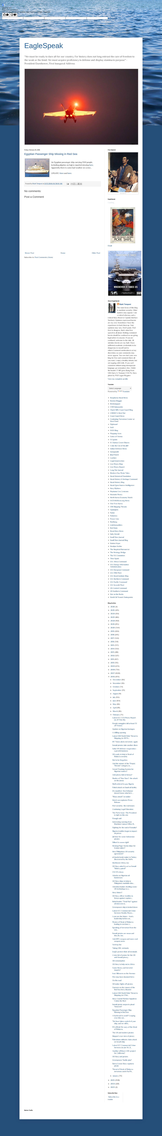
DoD (112, 427)
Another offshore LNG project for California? (124, 1052)
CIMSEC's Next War (118, 413)
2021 (113, 624)
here (91, 165)
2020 (113, 628)
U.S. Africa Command (118, 562)
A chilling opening (119, 732)
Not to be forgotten (119, 760)
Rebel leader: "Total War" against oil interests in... (124, 902)
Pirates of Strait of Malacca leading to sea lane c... (122, 923)
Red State (114, 528)
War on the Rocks (117, 594)
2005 (113, 1080)
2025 (113, 610)
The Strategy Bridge (118, 552)
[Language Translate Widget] (120, 388)
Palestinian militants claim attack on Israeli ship (124, 1041)
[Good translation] (6, 15)
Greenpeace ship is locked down (124, 907)
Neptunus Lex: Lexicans (119, 491)
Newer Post (29, 253)
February (116, 715)
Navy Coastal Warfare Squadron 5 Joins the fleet (124, 1000)
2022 (113, 621)
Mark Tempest (125, 304)
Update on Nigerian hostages (123, 729)
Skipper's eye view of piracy (123, 1036)
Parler (112, 513)
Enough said (116, 818)
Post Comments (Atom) (44, 257)
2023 (113, 617)
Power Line (114, 519)
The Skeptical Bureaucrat (119, 549)
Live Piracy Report (117, 467)
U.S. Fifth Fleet (115, 573)
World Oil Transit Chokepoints (121, 597)
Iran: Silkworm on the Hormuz (123, 973)
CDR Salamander (116, 407)
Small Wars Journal (117, 537)
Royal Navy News (116, 531)
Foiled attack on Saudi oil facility (124, 787)
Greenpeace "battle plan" (122, 1060)
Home (63, 253)
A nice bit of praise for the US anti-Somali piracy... (123, 956)
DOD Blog (114, 430)
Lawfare (113, 458)
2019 (113, 631)
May (115, 704)
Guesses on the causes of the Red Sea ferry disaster (123, 988)
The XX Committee (117, 555)
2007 (113, 673)
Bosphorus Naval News (119, 398)
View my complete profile (118, 379)
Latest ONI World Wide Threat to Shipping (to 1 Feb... (125, 994)
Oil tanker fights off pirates (122, 984)
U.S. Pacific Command (118, 582)
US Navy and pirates (120, 1056)
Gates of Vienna (116, 436)
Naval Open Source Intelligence (122, 485)
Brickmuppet (115, 404)
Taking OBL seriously (120, 948)
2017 (113, 638)
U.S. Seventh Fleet (117, 585)
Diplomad (113, 424)
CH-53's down (117, 872)
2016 (113, 642)
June (114, 701)
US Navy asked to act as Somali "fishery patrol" (124, 867)
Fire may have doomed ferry (123, 977)
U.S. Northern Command (119, 579)
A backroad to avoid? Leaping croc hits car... (123, 1017)
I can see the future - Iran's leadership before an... (122, 917)
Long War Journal (116, 470)
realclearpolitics (116, 525)
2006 (113, 677)
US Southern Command (119, 591)
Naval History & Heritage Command (123, 479)
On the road (116, 980)
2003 (113, 1087)
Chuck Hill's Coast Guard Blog (121, 410)
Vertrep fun (116, 945)
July (114, 697)
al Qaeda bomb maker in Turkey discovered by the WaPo (124, 858)
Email (110, 246)
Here (62, 173)
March (115, 711)
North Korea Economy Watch (121, 497)
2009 (113, 666)
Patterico (113, 516)
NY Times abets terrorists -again (125, 742)
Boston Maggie (116, 401)
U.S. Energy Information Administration (119, 566)
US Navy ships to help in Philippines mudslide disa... (123, 882)
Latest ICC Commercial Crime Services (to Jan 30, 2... (124, 1046)
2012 (113, 656)
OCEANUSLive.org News (119, 501)
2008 (113, 670)
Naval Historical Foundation (120, 476)
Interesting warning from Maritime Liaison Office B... (123, 823)
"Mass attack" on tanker (121, 797)
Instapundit (114, 452)
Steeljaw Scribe (116, 546)
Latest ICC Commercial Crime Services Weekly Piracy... (124, 912)
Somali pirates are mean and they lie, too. (123, 934)
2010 (113, 663)
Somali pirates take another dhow (125, 745)
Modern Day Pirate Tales (119, 473)
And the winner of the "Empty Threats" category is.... (123, 764)
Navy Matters (115, 488)
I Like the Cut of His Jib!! (119, 446)
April (115, 708)
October (116, 687)
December (117, 680)
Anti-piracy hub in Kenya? (122, 775)
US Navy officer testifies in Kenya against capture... (122, 897)
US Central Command (118, 588)
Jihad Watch (114, 455)
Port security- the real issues (123, 806)
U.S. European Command (119, 570)
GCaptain (113, 440)
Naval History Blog (117, 482)
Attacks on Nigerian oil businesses (121, 876)
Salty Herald (114, 534)
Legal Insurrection (117, 461)
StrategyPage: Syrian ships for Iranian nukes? (124, 847)
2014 (113, 649)
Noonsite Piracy (116, 494)
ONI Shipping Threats (118, 507)
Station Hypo (115, 543)
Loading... (111, 202)
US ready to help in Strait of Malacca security (123, 755)
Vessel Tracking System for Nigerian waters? (123, 770)
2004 (113, 1084)
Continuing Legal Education (122, 809)
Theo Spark (114, 558)
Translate (124, 391)
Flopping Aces (115, 433)
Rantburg (113, 522)
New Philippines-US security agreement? (123, 852)
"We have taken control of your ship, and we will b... (124, 1022)
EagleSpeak (43, 46)
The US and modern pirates (123, 1033)
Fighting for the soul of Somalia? (124, 827)
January (116, 1076)
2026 (113, 607)
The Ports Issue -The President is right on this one (124, 814)
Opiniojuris (114, 510)
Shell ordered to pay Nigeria (123, 784)
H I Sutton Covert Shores (119, 443)
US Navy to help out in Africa (123, 964)
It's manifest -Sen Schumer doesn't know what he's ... (122, 792)
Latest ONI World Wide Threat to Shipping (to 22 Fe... (125, 737)
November (117, 683)
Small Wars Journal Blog (119, 540)
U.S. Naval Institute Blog (119, 576)
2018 (113, 635)
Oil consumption (118, 961)
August (115, 694)
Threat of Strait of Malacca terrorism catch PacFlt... (122, 1070)
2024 (113, 614)
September (117, 690)
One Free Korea (116, 504)
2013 (113, 652)
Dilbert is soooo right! (120, 842)
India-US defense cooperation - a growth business (124, 750)
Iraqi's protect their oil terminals (124, 952)
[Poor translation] (13, 15)
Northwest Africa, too (120, 863)
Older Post (96, 253)
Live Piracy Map (116, 464)
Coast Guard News (117, 416)
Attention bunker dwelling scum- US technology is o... (124, 888)
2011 (112, 659)
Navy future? (117, 892)
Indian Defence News (118, 449)
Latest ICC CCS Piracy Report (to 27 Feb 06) (124, 719)
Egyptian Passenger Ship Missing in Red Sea (50, 154)
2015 (113, 645)
